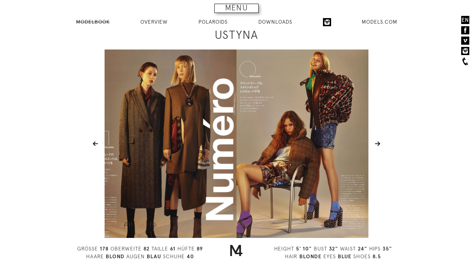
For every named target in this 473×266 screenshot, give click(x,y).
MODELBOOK (93, 21)
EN (465, 20)
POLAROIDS (213, 21)
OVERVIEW (154, 21)
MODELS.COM (379, 21)
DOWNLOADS (275, 21)
